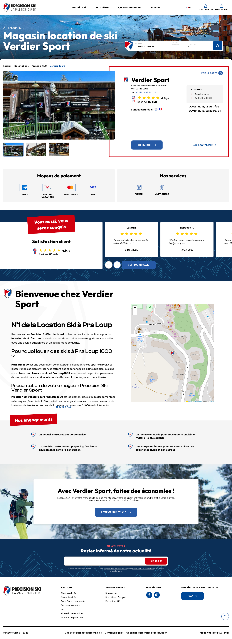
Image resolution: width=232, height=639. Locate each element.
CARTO (212, 401)
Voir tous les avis (138, 264)
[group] (59, 105)
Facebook (149, 595)
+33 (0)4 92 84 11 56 (146, 92)
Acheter (155, 7)
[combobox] (151, 46)
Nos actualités (68, 597)
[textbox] (151, 46)
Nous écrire (111, 593)
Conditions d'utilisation (143, 568)
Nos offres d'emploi (116, 597)
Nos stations (21, 66)
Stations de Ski (68, 593)
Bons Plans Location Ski (73, 601)
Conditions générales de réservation (146, 632)
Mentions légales (114, 632)
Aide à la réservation (72, 613)
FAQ (63, 609)
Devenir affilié (113, 601)
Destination (139, 43)
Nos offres (102, 7)
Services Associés (70, 605)
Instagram (157, 595)
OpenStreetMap (198, 401)
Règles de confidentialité (115, 568)
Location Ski (79, 7)
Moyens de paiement (72, 617)
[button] (97, 131)
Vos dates (175, 42)
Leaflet (189, 401)
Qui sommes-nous (129, 7)
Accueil (7, 66)
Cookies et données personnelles (83, 632)
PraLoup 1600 (39, 66)
